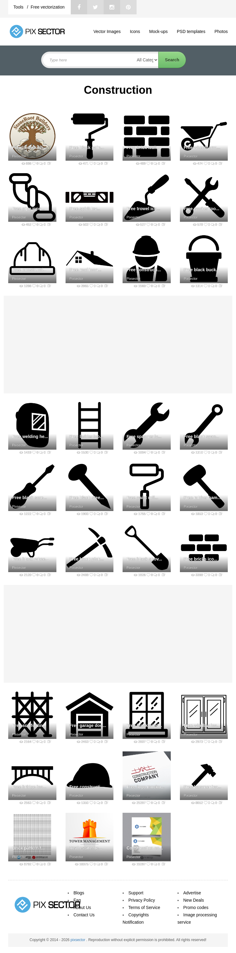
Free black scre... (29, 497)
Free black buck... (202, 269)
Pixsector (19, 156)
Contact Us (84, 914)
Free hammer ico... (203, 786)
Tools (19, 7)
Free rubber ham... (202, 497)
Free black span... (202, 436)
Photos (221, 31)
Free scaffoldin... (29, 725)
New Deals (193, 900)
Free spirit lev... (85, 208)
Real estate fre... (86, 847)
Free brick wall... (143, 147)
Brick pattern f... (28, 847)
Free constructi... (29, 147)
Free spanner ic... (144, 436)
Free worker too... (202, 208)
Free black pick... (87, 559)
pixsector (78, 940)
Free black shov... (144, 559)
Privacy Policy (141, 900)
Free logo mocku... (145, 786)
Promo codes (195, 907)
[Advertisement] (118, 344)
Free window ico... (202, 725)
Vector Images (107, 31)
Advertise (192, 892)
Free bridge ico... (29, 786)
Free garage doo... (88, 725)
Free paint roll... (142, 497)
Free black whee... (30, 559)
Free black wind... (144, 725)
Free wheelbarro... (202, 147)
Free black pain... (87, 147)
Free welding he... (30, 436)
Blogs (78, 892)
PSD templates (191, 31)
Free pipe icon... (28, 208)
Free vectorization (47, 7)
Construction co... (145, 847)
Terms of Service (144, 907)
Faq (77, 900)
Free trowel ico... (143, 208)
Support (135, 892)
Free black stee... (87, 497)
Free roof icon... (86, 269)
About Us (82, 907)
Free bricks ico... (201, 559)
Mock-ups (158, 31)
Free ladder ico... (86, 436)
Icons (135, 31)
